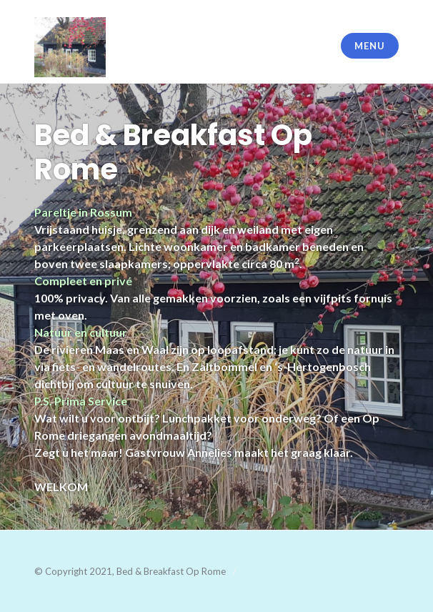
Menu (369, 45)
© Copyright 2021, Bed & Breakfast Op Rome (130, 571)
